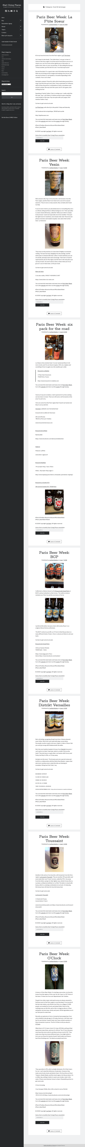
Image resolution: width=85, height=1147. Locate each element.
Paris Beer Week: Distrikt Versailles (54, 703)
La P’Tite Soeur (66, 55)
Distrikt (63, 749)
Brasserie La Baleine (43, 371)
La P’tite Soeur (39, 107)
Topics (3, 29)
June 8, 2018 (63, 332)
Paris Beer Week (67, 119)
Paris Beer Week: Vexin (54, 162)
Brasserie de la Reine (41, 430)
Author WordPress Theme (50, 1145)
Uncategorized (5, 74)
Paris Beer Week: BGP (54, 554)
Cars (3, 56)
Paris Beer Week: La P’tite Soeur (54, 19)
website (43, 121)
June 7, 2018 (63, 560)
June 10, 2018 (63, 24)
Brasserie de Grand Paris (62, 591)
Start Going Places (12, 5)
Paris (3, 70)
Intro (3, 17)
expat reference (5, 62)
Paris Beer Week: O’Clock (54, 956)
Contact (4, 32)
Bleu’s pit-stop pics (7, 35)
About (3, 26)
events (58, 121)
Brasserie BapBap (40, 462)
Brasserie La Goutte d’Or (42, 482)
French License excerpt (7, 44)
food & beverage (5, 64)
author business (5, 54)
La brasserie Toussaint (46, 877)
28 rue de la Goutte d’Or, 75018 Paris (45, 486)
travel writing (4, 72)
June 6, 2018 (63, 708)
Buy (3, 20)
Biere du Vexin (39, 271)
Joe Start (48, 131)
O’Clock (37, 1024)
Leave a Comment (54, 149)
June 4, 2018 (63, 961)
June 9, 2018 (63, 168)
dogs (3, 60)
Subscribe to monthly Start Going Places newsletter (50, 135)
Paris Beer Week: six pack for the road (54, 326)
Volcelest (38, 409)
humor (3, 66)
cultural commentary (6, 58)
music (3, 68)
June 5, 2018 (63, 844)
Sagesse (37, 446)
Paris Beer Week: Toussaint (54, 838)
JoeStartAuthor (53, 24)
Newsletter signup (7, 23)
